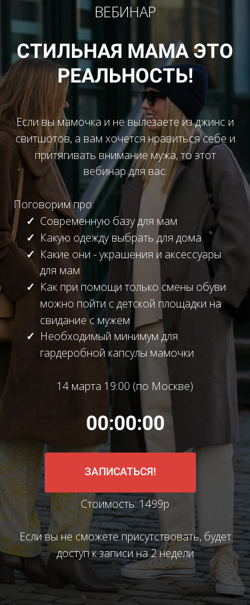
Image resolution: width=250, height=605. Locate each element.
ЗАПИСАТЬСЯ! (120, 471)
